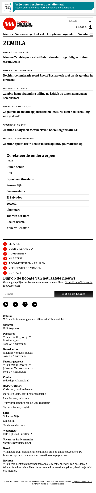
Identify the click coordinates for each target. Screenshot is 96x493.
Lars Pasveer (10, 398)
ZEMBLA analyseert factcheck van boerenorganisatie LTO (41, 130)
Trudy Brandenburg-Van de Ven (20, 403)
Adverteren (17, 253)
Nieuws (8, 34)
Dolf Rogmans (11, 328)
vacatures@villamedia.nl (17, 443)
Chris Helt (8, 389)
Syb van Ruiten (11, 407)
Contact (14, 272)
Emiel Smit (9, 420)
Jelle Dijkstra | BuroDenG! (17, 434)
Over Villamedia (20, 248)
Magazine (15, 258)
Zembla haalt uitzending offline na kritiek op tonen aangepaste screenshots (45, 96)
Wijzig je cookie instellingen (52, 484)
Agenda (68, 34)
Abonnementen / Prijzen (26, 263)
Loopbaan (54, 34)
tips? (18, 386)
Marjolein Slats (11, 394)
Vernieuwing (23, 34)
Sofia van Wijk (11, 416)
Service (14, 244)
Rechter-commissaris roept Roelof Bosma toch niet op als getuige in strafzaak (48, 78)
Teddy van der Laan (14, 425)
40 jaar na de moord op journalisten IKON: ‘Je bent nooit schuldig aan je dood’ (46, 114)
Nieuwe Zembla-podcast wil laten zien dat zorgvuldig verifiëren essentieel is (45, 59)
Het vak (39, 34)
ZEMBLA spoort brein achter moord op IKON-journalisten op (43, 144)
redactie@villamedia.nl (16, 380)
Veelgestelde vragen (24, 268)
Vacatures (85, 34)
